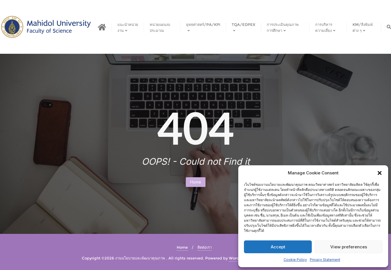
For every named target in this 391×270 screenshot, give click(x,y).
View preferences (348, 247)
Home (195, 182)
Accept (278, 247)
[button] (379, 173)
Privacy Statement (325, 259)
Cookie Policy (295, 259)
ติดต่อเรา (204, 247)
